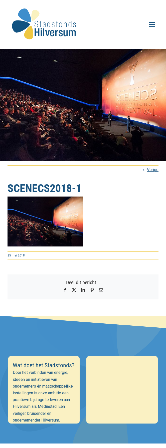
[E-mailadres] (83, 379)
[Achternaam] (83, 401)
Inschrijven (83, 414)
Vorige (152, 169)
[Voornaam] (83, 390)
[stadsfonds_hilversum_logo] (45, 5)
